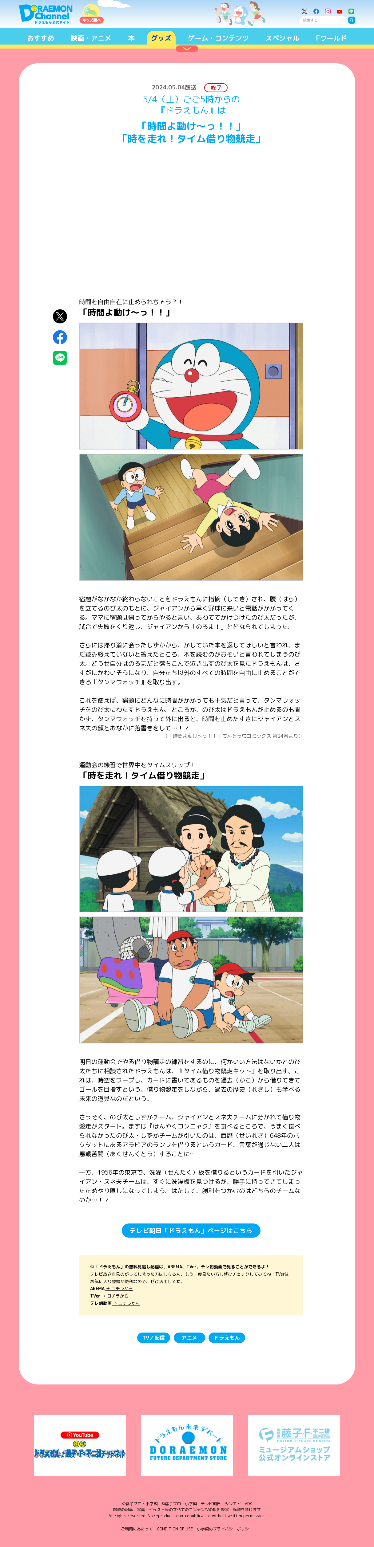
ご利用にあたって (137, 1529)
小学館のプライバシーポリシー (225, 1529)
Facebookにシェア (60, 337)
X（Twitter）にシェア (60, 316)
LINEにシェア (60, 358)
